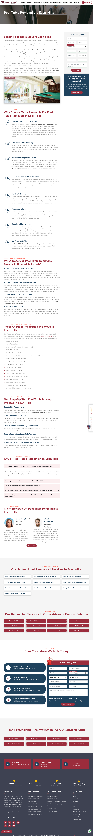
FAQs (74, 805)
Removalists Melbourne (35, 797)
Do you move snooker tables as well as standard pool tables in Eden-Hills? (28, 490)
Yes (70, 699)
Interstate (46, 2)
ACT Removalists (14, 739)
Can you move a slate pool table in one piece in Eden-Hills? (23, 485)
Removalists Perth (34, 800)
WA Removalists (79, 744)
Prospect (14, 626)
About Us (75, 800)
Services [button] (28, 2)
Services (75, 802)
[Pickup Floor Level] (82, 55)
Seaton (57, 630)
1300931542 (86, 2)
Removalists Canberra (35, 816)
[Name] (77, 38)
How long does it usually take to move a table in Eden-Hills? (24, 481)
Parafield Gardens (36, 621)
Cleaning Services (53, 800)
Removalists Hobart (34, 802)
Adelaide (57, 621)
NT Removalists (35, 739)
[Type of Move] (82, 51)
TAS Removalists (57, 744)
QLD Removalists (36, 744)
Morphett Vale (14, 621)
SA (9, 16)
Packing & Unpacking (56, 2)
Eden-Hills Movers (46, 336)
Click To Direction (75, 766)
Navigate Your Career (79, 813)
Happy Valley (79, 626)
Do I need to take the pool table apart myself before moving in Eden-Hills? (28, 466)
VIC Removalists (79, 739)
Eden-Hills (23, 16)
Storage (65, 2)
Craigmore (35, 630)
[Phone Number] (71, 42)
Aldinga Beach (79, 630)
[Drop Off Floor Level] (82, 60)
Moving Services (52, 797)
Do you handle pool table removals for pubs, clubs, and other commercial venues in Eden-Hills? (30, 495)
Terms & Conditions (78, 818)
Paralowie (79, 621)
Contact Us (76, 2)
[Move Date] (77, 46)
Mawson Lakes (36, 626)
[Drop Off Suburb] (71, 60)
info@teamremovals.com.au (21, 765)
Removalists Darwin (34, 810)
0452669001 (44, 767)
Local (79, 701)
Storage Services (52, 812)
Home (23, 2)
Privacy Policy (76, 821)
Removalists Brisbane (35, 808)
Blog (70, 2)
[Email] (82, 42)
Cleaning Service (37, 2)
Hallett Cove (57, 626)
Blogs (74, 808)
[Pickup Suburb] (71, 55)
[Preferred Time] (71, 51)
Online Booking (52, 815)
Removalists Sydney (34, 813)
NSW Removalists (14, 744)
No (74, 699)
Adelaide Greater (15, 16)
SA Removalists (57, 739)
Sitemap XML (76, 816)
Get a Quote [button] (6, 831)
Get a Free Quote (68, 663)
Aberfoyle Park (14, 630)
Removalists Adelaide (35, 805)
